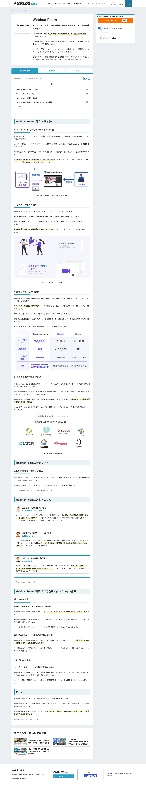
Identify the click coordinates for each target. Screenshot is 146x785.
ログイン (120, 5)
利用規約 (33, 775)
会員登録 (113, 5)
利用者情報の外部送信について (22, 779)
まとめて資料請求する (112, 20)
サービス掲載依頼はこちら (64, 776)
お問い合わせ (24, 775)
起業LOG (77, 3)
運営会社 (15, 775)
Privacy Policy (42, 775)
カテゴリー (46, 3)
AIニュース (67, 3)
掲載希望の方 (128, 5)
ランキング (56, 3)
